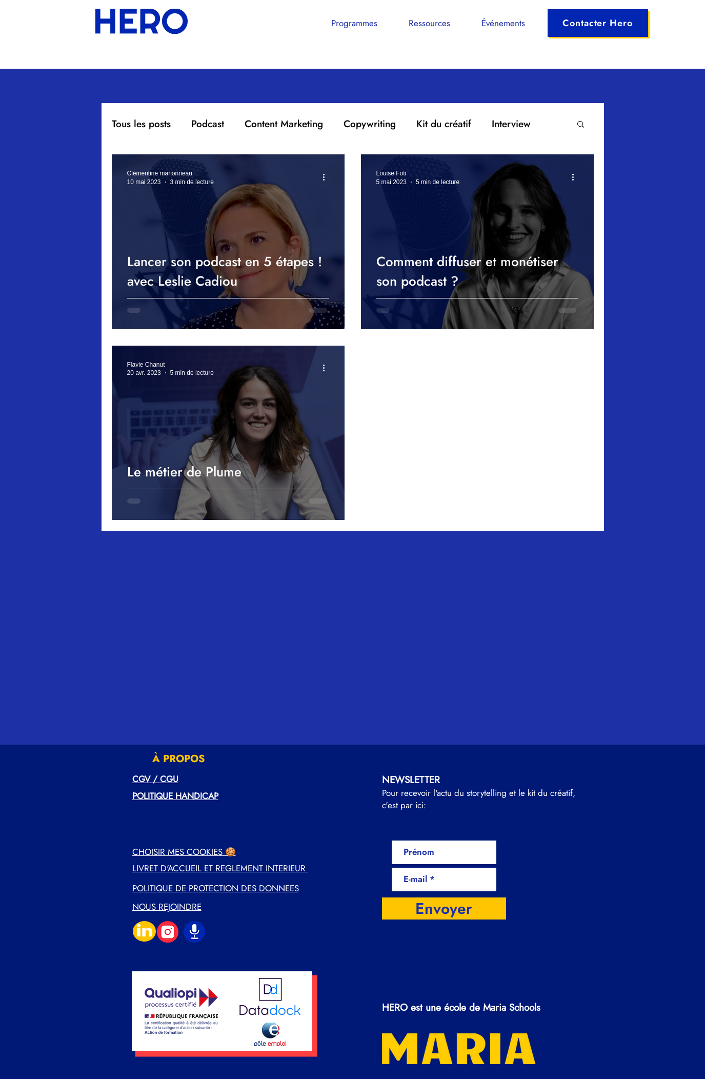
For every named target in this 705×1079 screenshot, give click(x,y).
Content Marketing (284, 124)
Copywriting (370, 124)
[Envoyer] (444, 908)
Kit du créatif (443, 124)
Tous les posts (141, 124)
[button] (346, 23)
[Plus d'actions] (327, 177)
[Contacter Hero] (598, 23)
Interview (511, 124)
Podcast (207, 124)
